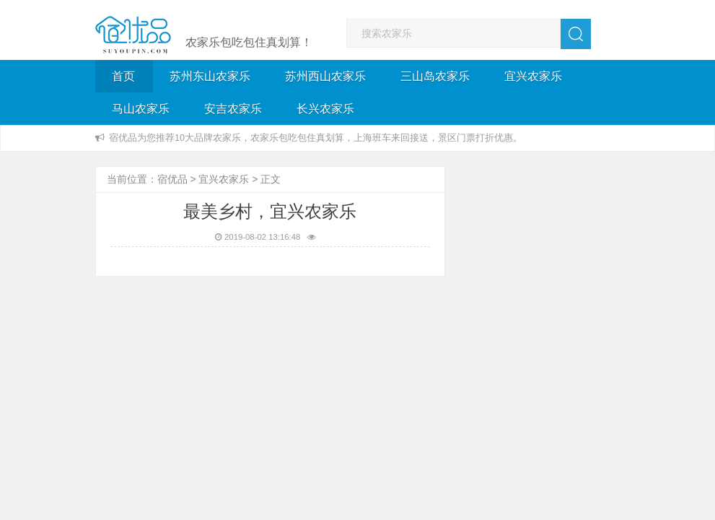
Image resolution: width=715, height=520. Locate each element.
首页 (123, 76)
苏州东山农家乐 (210, 76)
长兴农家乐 (325, 109)
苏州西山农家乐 (325, 76)
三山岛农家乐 (435, 76)
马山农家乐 (141, 109)
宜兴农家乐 (533, 76)
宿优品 (172, 179)
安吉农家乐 (233, 109)
